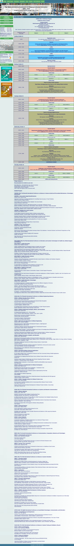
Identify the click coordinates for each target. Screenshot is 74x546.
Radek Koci (43, 131)
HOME (4, 1)
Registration (6, 20)
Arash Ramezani (44, 169)
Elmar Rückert (38, 51)
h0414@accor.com (45, 27)
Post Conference (36, 1)
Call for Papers (10, 1)
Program (31, 1)
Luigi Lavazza (45, 58)
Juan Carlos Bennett (45, 100)
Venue (27, 1)
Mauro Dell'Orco (45, 70)
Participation (22, 1)
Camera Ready (6, 23)
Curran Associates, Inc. (8, 59)
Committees (16, 1)
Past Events (6, 38)
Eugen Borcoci (44, 45)
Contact (42, 1)
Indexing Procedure (2, 62)
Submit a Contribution (6, 17)
